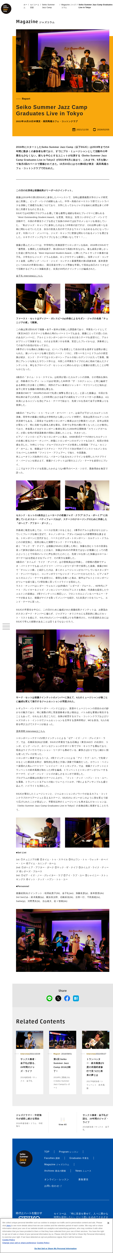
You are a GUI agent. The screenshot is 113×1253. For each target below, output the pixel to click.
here (8, 1225)
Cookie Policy (8, 1240)
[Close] (108, 1223)
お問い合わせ (53, 1186)
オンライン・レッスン (56, 1179)
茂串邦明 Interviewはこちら (30, 731)
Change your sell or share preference (19, 1243)
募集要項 (83, 1179)
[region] (56, 1235)
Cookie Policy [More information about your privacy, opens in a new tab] (43, 1243)
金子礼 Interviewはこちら (29, 276)
